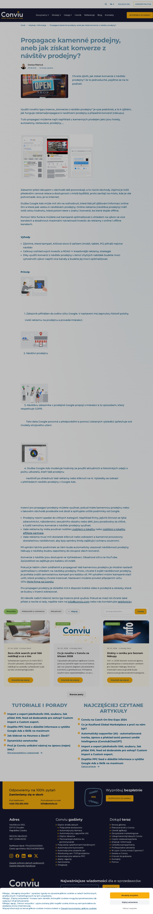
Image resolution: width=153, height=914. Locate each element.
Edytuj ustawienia (130, 902)
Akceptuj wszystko (129, 895)
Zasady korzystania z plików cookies (79, 908)
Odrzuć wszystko (130, 908)
